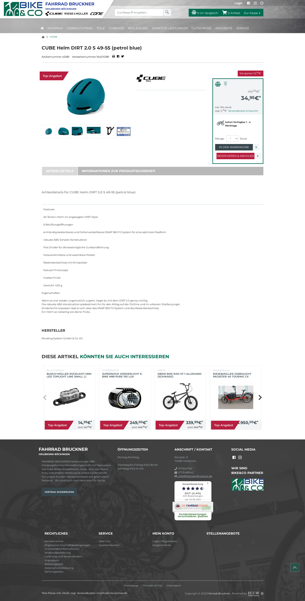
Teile (100, 28)
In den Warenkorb (235, 147)
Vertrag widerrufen (59, 492)
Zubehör (116, 28)
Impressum (52, 560)
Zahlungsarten (54, 571)
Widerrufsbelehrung (58, 552)
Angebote (223, 28)
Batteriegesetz (54, 564)
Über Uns (104, 541)
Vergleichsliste (161, 545)
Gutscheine (201, 28)
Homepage (131, 585)
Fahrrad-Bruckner (219, 593)
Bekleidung (138, 28)
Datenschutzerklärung (59, 567)
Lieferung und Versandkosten (63, 556)
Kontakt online (54, 541)
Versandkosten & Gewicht (243, 110)
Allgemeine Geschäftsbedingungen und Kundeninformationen (67, 547)
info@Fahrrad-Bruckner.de (193, 476)
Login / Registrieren (164, 541)
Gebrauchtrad (80, 28)
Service (242, 28)
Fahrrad (55, 28)
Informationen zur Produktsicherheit (118, 171)
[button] (260, 397)
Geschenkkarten (109, 545)
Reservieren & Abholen (234, 156)
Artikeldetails (60, 171)
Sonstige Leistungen (170, 28)
